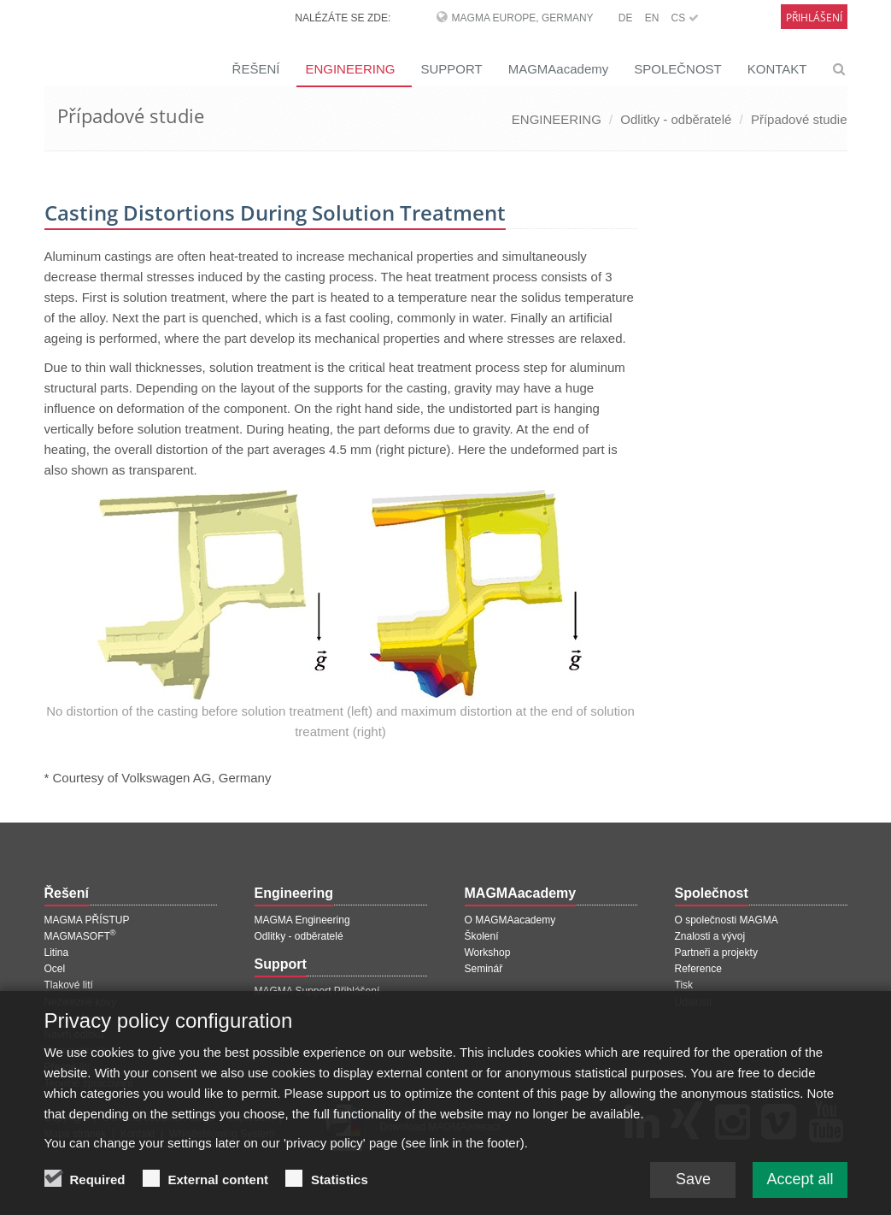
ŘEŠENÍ (256, 69)
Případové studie (799, 119)
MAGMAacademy (558, 69)
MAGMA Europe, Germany (523, 18)
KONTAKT (777, 69)
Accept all (799, 1183)
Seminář (484, 969)
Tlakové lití (68, 985)
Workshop (488, 952)
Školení (482, 936)
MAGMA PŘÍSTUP (87, 920)
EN (652, 18)
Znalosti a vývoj (710, 936)
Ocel (55, 969)
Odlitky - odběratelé (675, 119)
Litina (56, 952)
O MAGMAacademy (510, 920)
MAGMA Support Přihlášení (317, 991)
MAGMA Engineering (302, 920)
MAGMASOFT (80, 936)
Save (693, 1183)
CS (684, 18)
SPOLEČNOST (678, 69)
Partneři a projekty (716, 952)
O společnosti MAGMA (726, 920)
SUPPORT (451, 69)
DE (625, 18)
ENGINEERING (350, 69)
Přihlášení (814, 17)
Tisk (684, 985)
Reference (698, 969)
